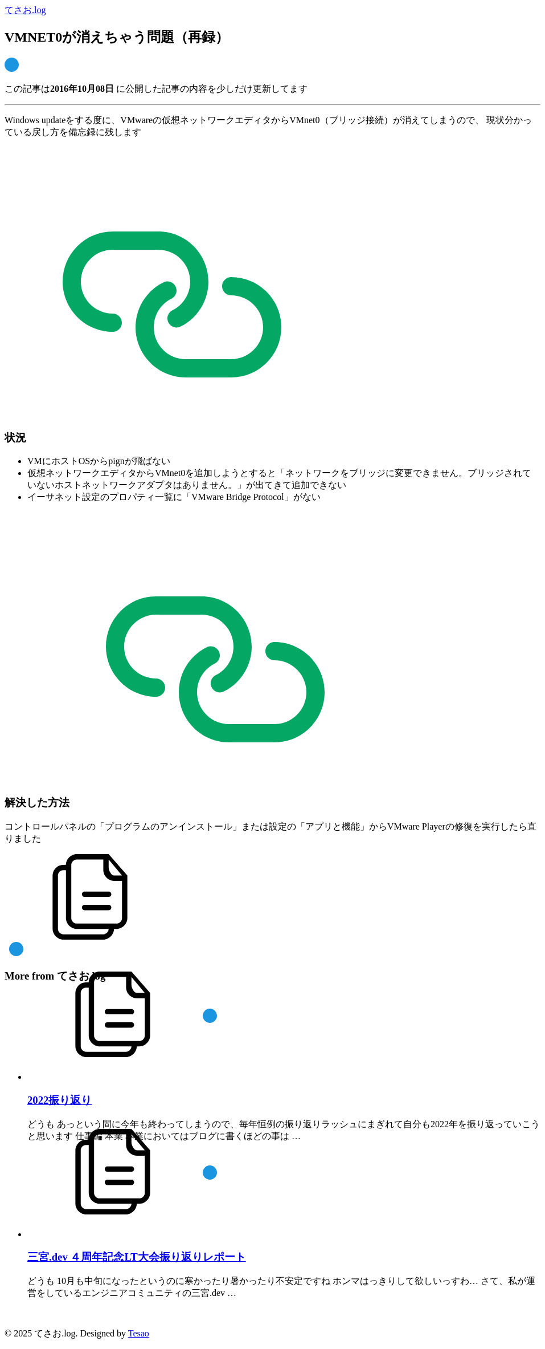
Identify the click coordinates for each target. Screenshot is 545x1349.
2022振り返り (59, 1100)
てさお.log (25, 10)
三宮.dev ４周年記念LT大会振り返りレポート (136, 1257)
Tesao (138, 1333)
